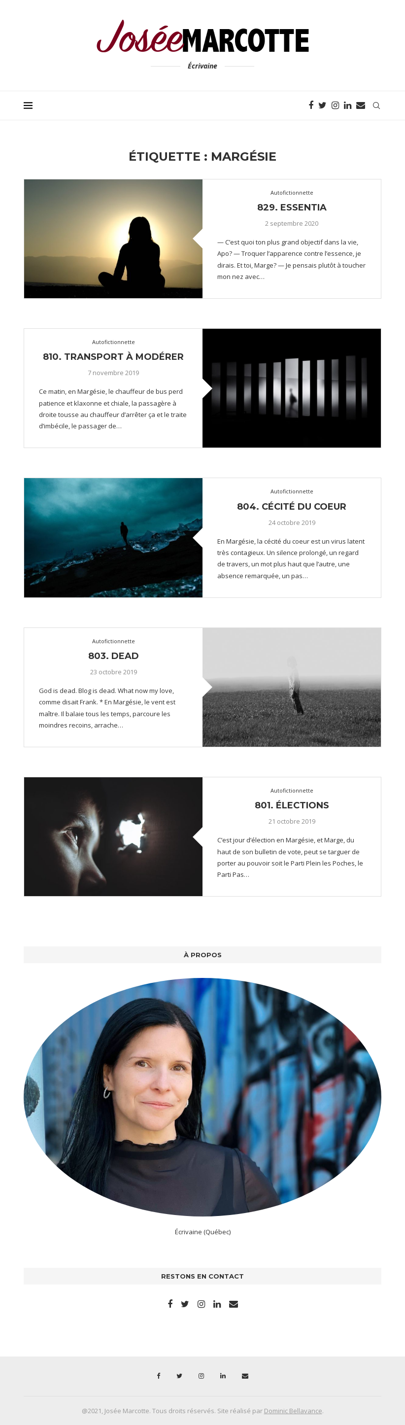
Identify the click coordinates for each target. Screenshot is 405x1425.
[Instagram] (335, 105)
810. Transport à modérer (113, 356)
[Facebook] (310, 105)
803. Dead (113, 656)
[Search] (376, 105)
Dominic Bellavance (293, 1410)
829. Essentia (292, 207)
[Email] (360, 105)
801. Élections (292, 805)
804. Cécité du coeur (291, 506)
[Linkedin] (347, 105)
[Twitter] (322, 105)
